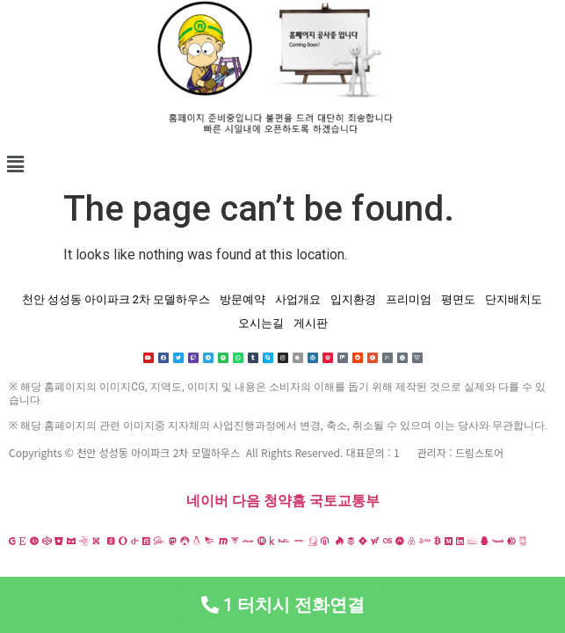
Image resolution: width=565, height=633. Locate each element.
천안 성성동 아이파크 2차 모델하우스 (116, 299)
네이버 (207, 500)
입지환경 (353, 299)
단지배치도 (513, 299)
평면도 (458, 299)
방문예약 (242, 299)
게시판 (310, 323)
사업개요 (298, 299)
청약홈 (285, 500)
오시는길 (261, 323)
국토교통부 (344, 500)
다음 (246, 500)
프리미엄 (408, 299)
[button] (282, 164)
